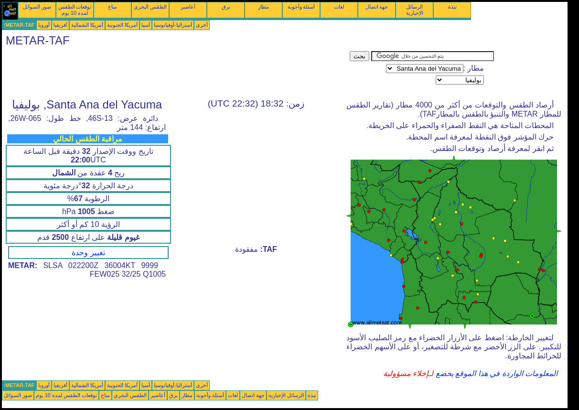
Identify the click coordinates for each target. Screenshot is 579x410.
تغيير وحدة (88, 252)
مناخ (112, 7)
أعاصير (188, 7)
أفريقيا (60, 25)
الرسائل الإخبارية (414, 10)
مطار (263, 7)
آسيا (145, 25)
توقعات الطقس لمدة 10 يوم (75, 10)
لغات (339, 7)
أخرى (202, 25)
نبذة (452, 7)
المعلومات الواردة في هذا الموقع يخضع (495, 373)
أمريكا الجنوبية (122, 25)
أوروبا (44, 25)
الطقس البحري (150, 7)
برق (226, 7)
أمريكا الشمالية (87, 25)
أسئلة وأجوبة (301, 7)
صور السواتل (37, 7)
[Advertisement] (176, 72)
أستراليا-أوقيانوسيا (173, 25)
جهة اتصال (376, 7)
